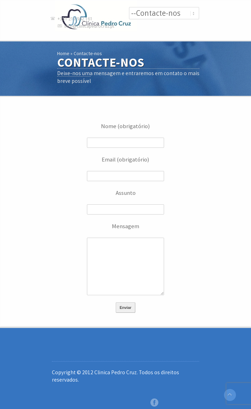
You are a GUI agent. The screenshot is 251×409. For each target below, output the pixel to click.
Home (63, 53)
